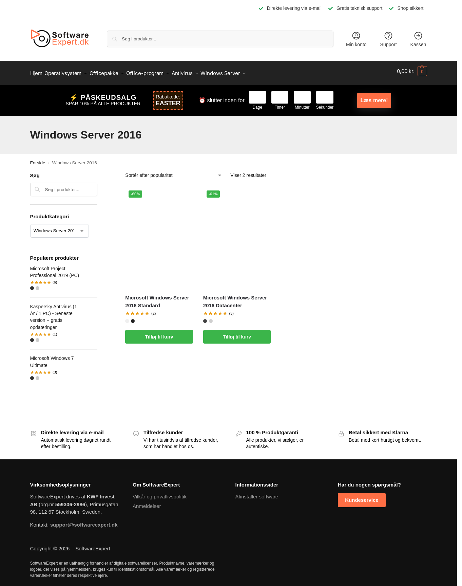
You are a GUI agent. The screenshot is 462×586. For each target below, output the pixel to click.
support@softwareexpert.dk (84, 521)
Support (388, 39)
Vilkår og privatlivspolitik (160, 493)
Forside (37, 159)
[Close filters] (99, 173)
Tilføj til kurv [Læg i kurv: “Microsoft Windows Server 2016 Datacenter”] (237, 333)
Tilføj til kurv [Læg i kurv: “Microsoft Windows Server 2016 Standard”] (159, 333)
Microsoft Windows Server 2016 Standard (157, 298)
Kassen (418, 39)
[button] (412, 71)
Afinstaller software (256, 493)
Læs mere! (374, 97)
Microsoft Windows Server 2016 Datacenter (235, 298)
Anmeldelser (147, 502)
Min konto (356, 39)
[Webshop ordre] (173, 172)
